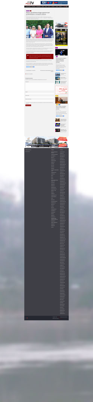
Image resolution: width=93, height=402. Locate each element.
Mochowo (52, 185)
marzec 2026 (61, 156)
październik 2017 (62, 313)
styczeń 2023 (61, 215)
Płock (59, 104)
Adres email (27, 95)
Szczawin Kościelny (43, 15)
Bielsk (52, 157)
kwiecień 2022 (62, 229)
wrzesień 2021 (62, 240)
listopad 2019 (61, 274)
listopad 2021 (61, 237)
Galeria (43, 6)
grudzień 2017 (62, 310)
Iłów (51, 175)
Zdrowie (52, 225)
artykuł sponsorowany (54, 154)
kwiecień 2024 (62, 192)
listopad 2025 (61, 162)
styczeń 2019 (61, 290)
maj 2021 (61, 246)
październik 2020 (62, 257)
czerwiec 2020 (61, 263)
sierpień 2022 (61, 223)
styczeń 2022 (61, 234)
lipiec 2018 (61, 299)
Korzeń (34, 15)
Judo (51, 178)
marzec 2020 (61, 268)
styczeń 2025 (61, 178)
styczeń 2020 (61, 271)
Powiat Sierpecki (53, 196)
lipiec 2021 (61, 243)
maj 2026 (61, 153)
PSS (51, 198)
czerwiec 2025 (61, 170)
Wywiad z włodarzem (54, 222)
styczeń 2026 (61, 159)
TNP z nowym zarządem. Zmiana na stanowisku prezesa (61, 108)
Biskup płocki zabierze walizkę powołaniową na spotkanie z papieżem (64, 120)
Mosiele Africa (53, 187)
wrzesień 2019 (62, 277)
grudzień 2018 (62, 291)
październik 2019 (62, 276)
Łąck (45, 15)
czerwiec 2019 (61, 282)
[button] (54, 6)
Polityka (52, 193)
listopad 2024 (61, 181)
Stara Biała (52, 210)
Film (51, 165)
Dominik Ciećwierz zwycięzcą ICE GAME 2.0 (64, 77)
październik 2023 (62, 201)
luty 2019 (61, 288)
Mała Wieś (52, 184)
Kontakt (60, 6)
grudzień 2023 (62, 198)
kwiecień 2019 (62, 285)
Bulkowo (52, 162)
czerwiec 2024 (61, 189)
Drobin (52, 163)
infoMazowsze (38, 6)
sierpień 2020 (61, 260)
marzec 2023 (61, 212)
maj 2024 (61, 190)
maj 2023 (61, 209)
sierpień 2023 (61, 204)
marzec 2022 (61, 231)
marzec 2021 (61, 249)
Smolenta (39, 15)
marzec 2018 (61, 305)
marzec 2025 (61, 175)
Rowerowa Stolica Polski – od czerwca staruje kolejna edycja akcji (64, 82)
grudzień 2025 (62, 161)
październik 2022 (62, 220)
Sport (56, 56)
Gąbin (52, 166)
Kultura (53, 6)
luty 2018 (61, 307)
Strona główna (28, 6)
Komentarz (27, 81)
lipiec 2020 (61, 262)
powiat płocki (37, 15)
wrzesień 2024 (62, 184)
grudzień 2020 (62, 254)
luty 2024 (61, 195)
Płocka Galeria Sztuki (54, 201)
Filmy (49, 6)
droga (33, 15)
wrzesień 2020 (62, 259)
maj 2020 (61, 265)
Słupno (52, 215)
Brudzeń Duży (53, 160)
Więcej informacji (27, 151)
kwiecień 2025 (62, 173)
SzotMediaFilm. (61, 318)
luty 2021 (61, 251)
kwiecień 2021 (62, 248)
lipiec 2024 (61, 187)
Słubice (52, 213)
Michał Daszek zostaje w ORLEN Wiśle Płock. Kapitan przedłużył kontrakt (61, 60)
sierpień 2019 (61, 279)
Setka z (46, 6)
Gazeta (57, 6)
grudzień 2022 (62, 217)
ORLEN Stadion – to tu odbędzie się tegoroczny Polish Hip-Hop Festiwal (64, 130)
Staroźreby (52, 212)
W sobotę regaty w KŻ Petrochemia (63, 74)
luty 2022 (61, 232)
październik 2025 (62, 164)
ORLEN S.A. (52, 190)
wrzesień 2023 (62, 203)
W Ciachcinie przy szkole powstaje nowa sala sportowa (47, 71)
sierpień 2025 (61, 167)
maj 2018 (61, 302)
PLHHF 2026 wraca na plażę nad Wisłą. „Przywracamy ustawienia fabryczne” (63, 125)
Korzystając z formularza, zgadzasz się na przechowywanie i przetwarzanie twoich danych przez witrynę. (39, 103)
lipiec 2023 (61, 206)
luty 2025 (61, 176)
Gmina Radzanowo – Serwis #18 (30, 70)
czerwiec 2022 (61, 226)
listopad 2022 (61, 218)
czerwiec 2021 (61, 245)
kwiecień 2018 (62, 304)
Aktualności (33, 6)
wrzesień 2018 (62, 296)
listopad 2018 (61, 293)
